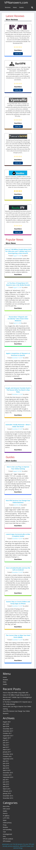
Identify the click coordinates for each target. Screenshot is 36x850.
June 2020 (6, 724)
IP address (6, 816)
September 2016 (8, 759)
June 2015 (6, 782)
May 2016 (6, 766)
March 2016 (6, 770)
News (15, 7)
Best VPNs (6, 806)
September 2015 (8, 777)
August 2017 (7, 738)
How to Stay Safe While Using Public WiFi (15, 693)
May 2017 (6, 745)
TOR (4, 832)
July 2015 (5, 779)
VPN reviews (7, 841)
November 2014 (8, 798)
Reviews (8, 7)
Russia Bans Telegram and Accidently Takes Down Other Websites (18, 319)
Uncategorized (7, 834)
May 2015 (6, 784)
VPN (4, 836)
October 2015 (7, 775)
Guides (21, 7)
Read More (18, 50)
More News (11, 243)
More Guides (11, 461)
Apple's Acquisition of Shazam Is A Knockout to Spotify (18, 354)
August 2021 (7, 722)
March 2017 (6, 749)
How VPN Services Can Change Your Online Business (18, 501)
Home (5, 677)
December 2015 (8, 773)
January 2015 (7, 793)
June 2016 (6, 763)
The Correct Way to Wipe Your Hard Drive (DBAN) (18, 636)
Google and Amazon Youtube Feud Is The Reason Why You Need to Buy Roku (18, 390)
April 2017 (6, 747)
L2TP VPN (6, 818)
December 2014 (8, 796)
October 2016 (7, 756)
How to (5, 813)
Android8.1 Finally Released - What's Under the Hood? (18, 425)
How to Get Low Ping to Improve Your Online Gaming (18, 468)
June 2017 (6, 742)
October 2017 (7, 733)
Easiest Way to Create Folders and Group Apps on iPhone (18, 602)
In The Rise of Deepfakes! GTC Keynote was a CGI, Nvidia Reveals (18, 284)
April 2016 (6, 768)
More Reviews (12, 19)
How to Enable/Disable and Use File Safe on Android (18, 569)
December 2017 (8, 729)
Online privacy (7, 823)
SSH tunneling (7, 829)
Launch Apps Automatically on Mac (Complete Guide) (18, 535)
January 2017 (7, 752)
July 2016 (5, 761)
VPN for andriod (8, 839)
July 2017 (5, 740)
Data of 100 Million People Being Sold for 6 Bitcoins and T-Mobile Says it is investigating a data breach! (18, 251)
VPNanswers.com (16, 2)
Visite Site (18, 54)
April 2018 (6, 726)
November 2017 (8, 731)
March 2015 (6, 789)
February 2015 (7, 791)
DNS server (6, 809)
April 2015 (6, 786)
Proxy (4, 825)
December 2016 (8, 754)
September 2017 (8, 736)
